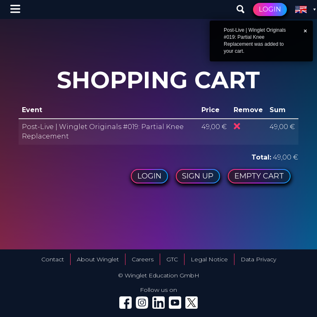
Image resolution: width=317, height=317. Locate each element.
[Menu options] (15, 9)
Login (270, 9)
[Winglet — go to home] (37, 9)
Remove (237, 126)
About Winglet (98, 259)
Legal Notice (209, 259)
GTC (172, 259)
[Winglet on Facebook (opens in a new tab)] (125, 302)
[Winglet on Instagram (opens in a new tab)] (142, 302)
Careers (143, 259)
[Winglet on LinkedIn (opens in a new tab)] (158, 302)
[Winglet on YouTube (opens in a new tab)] (175, 302)
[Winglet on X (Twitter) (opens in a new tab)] (191, 302)
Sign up (197, 176)
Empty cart (259, 176)
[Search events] (241, 9)
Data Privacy (258, 259)
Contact (52, 259)
